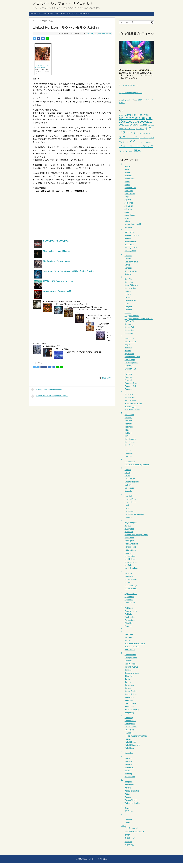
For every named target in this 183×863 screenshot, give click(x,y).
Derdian (128, 297)
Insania (128, 450)
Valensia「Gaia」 (63, 349)
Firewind (128, 380)
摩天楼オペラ (130, 838)
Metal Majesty (130, 550)
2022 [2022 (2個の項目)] (120, 129)
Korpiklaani (129, 488)
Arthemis (128, 209)
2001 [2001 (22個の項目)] (122, 118)
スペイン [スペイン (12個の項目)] (144, 137)
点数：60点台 (72, 14)
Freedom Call (130, 386)
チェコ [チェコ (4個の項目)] (151, 138)
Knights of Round (132, 482)
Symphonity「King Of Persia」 (102, 326)
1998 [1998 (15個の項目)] (134, 115)
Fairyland (128, 374)
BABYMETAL (130, 232)
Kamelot (128, 470)
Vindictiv (128, 771)
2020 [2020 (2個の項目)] (149, 125)
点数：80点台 (48, 14)
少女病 (127, 835)
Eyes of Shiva (130, 369)
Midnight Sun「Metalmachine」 (47, 390)
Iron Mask (129, 453)
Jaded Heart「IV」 (53, 346)
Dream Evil (129, 327)
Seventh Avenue (131, 667)
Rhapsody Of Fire (132, 647)
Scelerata (128, 661)
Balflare (128, 238)
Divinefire (128, 310)
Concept (128, 268)
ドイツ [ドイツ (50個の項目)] (134, 141)
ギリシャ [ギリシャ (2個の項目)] (142, 133)
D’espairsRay (130, 300)
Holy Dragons (130, 439)
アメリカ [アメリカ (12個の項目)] (130, 128)
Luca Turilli (129, 511)
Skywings (128, 688)
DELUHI (128, 294)
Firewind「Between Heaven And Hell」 (72, 304)
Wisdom (128, 788)
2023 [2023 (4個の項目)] (124, 129)
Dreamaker (129, 330)
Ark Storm (129, 206)
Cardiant (128, 256)
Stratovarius (129, 706)
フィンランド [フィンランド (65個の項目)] (129, 146)
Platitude (128, 614)
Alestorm (128, 176)
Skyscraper (129, 685)
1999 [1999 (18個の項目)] (140, 114)
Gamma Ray (130, 397)
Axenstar (128, 227)
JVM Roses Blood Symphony (137, 465)
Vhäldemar (129, 767)
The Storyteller (131, 703)
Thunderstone (130, 721)
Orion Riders (130, 603)
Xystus (127, 808)
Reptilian (128, 637)
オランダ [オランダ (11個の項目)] (130, 133)
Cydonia (128, 274)
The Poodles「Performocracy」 (57, 261)
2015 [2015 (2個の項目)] (141, 125)
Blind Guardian (131, 241)
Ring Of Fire (130, 650)
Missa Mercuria (131, 562)
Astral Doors (130, 215)
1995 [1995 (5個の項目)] (121, 115)
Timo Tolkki (129, 730)
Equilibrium (129, 354)
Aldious (128, 172)
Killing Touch (130, 479)
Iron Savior (129, 456)
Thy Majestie (130, 724)
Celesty (128, 259)
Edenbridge (129, 338)
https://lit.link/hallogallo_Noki (130, 93)
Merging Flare (130, 547)
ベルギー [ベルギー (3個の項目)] (130, 151)
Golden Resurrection (133, 403)
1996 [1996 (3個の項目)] (124, 115)
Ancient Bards (130, 188)
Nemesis (128, 573)
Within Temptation (132, 791)
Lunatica (128, 517)
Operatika (129, 600)
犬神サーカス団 (131, 828)
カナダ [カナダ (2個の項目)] (138, 133)
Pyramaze (129, 626)
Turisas (128, 739)
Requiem (128, 640)
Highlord (128, 433)
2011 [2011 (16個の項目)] (121, 124)
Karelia (127, 473)
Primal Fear (129, 623)
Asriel (127, 212)
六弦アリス (129, 845)
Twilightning (129, 748)
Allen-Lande (129, 179)
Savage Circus (131, 658)
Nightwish (129, 576)
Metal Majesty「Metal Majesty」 (57, 251)
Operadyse (129, 597)
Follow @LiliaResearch (128, 85)
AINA (127, 169)
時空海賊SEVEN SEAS (134, 831)
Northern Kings (131, 585)
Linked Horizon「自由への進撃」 (58, 291)
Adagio (127, 166)
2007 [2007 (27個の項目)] (129, 121)
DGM (127, 303)
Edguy (127, 345)
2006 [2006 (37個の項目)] (122, 121)
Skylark (128, 682)
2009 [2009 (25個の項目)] (143, 121)
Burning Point (130, 251)
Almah (127, 182)
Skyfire (127, 679)
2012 (104, 378)
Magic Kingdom (131, 523)
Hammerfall (129, 415)
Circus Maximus (131, 262)
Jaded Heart (130, 461)
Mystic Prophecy (131, 568)
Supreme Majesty (132, 709)
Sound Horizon (131, 694)
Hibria (127, 430)
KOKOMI (128, 485)
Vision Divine (130, 777)
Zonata (127, 822)
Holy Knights (130, 442)
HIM (126, 436)
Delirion (128, 291)
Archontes (129, 203)
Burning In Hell (131, 248)
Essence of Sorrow (132, 357)
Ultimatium (129, 753)
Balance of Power (132, 235)
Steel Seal (129, 700)
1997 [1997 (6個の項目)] (129, 115)
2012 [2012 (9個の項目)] (127, 125)
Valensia (128, 758)
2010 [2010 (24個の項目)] (149, 121)
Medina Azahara (131, 544)
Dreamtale (129, 333)
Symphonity (129, 713)
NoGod (127, 582)
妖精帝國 (128, 842)
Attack (127, 221)
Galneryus (129, 394)
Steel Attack (129, 697)
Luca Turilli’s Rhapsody (134, 514)
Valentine (128, 761)
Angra (127, 197)
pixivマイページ (127, 100)
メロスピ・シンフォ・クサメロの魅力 (63, 3)
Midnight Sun (130, 556)
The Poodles (130, 617)
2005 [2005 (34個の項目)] (149, 118)
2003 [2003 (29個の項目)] (135, 118)
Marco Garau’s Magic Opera (136, 535)
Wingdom (128, 782)
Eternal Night (130, 360)
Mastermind (129, 538)
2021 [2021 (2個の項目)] (152, 125)
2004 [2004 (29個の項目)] (142, 118)
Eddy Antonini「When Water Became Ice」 (85, 352)
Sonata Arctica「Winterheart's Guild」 (49, 396)
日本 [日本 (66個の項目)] (137, 151)
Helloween (129, 427)
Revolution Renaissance (135, 644)
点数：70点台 (60, 14)
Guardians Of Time (132, 410)
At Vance (128, 218)
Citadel (127, 265)
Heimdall (128, 424)
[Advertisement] (52, 215)
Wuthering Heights (132, 803)
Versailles (128, 764)
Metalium (128, 553)
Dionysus (128, 307)
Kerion (127, 476)
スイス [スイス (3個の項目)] (148, 133)
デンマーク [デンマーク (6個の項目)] (123, 142)
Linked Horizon (104, 34)
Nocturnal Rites (131, 579)
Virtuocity (128, 774)
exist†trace (129, 366)
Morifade (128, 565)
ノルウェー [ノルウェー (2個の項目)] (142, 142)
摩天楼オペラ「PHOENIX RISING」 (59, 281)
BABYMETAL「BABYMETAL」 (57, 241)
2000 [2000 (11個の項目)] (146, 115)
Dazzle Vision (130, 288)
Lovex (127, 508)
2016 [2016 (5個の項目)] (145, 125)
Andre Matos (130, 194)
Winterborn (129, 785)
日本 (109, 378)
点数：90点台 (35, 14)
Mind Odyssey (130, 559)
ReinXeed (129, 634)
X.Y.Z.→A (129, 811)
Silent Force (129, 676)
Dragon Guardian (132, 316)
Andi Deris (129, 191)
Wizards (128, 797)
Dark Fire (128, 279)
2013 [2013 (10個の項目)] (132, 125)
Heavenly (128, 421)
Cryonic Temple (131, 271)
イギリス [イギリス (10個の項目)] (140, 128)
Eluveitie (128, 348)
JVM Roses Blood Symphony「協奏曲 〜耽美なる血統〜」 (69, 271)
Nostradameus (131, 589)
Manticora (129, 532)
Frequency (129, 389)
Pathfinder (129, 608)
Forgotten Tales (131, 383)
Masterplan (129, 541)
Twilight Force (130, 742)
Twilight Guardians (132, 745)
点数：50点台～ (85, 14)
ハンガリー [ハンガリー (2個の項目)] (149, 142)
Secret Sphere (130, 664)
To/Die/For (129, 733)
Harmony (128, 418)
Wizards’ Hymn (131, 800)
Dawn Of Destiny (132, 285)
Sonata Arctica (131, 691)
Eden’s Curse (130, 341)
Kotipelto (128, 491)
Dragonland (129, 324)
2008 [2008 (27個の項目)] (136, 121)
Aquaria (128, 200)
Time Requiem (131, 727)
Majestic (128, 526)
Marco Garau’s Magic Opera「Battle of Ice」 (85, 307)
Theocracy (129, 718)
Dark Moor (129, 282)
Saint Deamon (130, 655)
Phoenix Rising (131, 611)
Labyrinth (128, 496)
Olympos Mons (131, 594)
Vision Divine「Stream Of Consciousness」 (64, 301)
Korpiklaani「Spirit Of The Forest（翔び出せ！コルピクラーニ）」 (98, 318)
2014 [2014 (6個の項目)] (137, 125)
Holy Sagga (129, 445)
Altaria (127, 185)
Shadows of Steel (132, 673)
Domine (128, 313)
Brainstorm (129, 245)
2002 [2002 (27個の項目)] (128, 118)
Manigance (129, 529)
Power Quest (130, 620)
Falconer (128, 377)
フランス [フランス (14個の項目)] (145, 146)
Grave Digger (130, 407)
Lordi (127, 505)
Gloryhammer (130, 400)
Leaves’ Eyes (130, 499)
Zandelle (128, 819)
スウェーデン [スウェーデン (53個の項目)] (129, 137)
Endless (128, 351)
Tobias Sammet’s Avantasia (136, 736)
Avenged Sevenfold (133, 224)
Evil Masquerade (131, 363)
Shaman (128, 670)
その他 (123, 826)
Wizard (127, 794)
